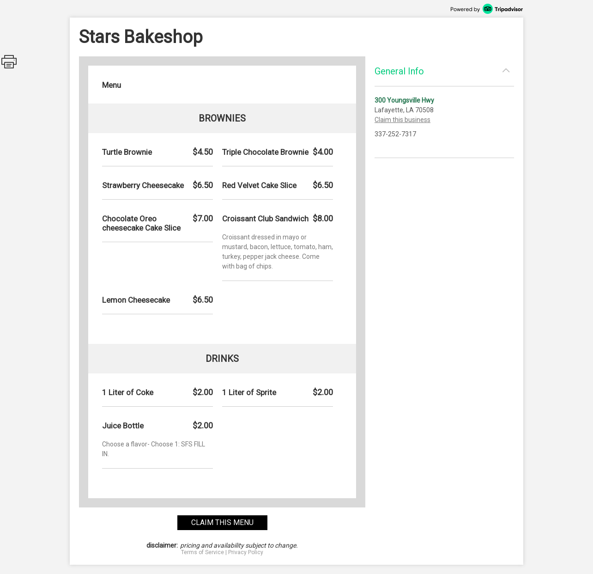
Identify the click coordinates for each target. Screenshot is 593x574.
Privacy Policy (245, 552)
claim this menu (222, 522)
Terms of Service (202, 552)
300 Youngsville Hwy (404, 100)
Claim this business (402, 119)
